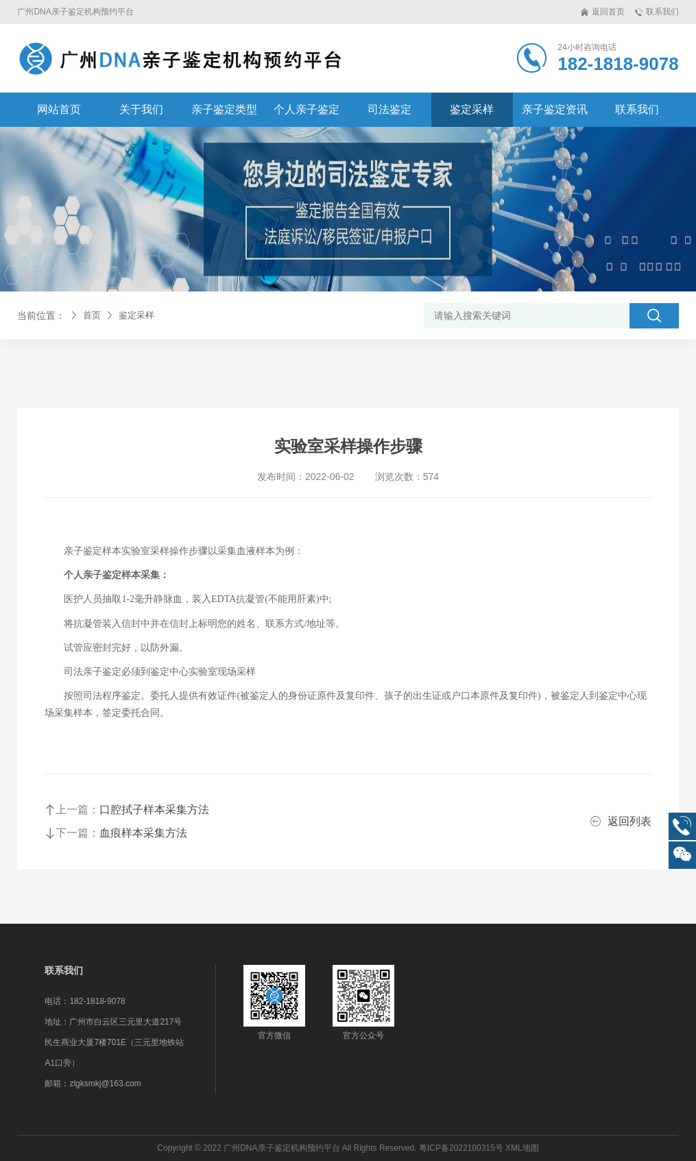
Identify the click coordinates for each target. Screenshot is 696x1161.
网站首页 (59, 109)
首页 (92, 315)
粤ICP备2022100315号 (461, 1148)
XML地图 (522, 1148)
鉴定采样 (136, 315)
